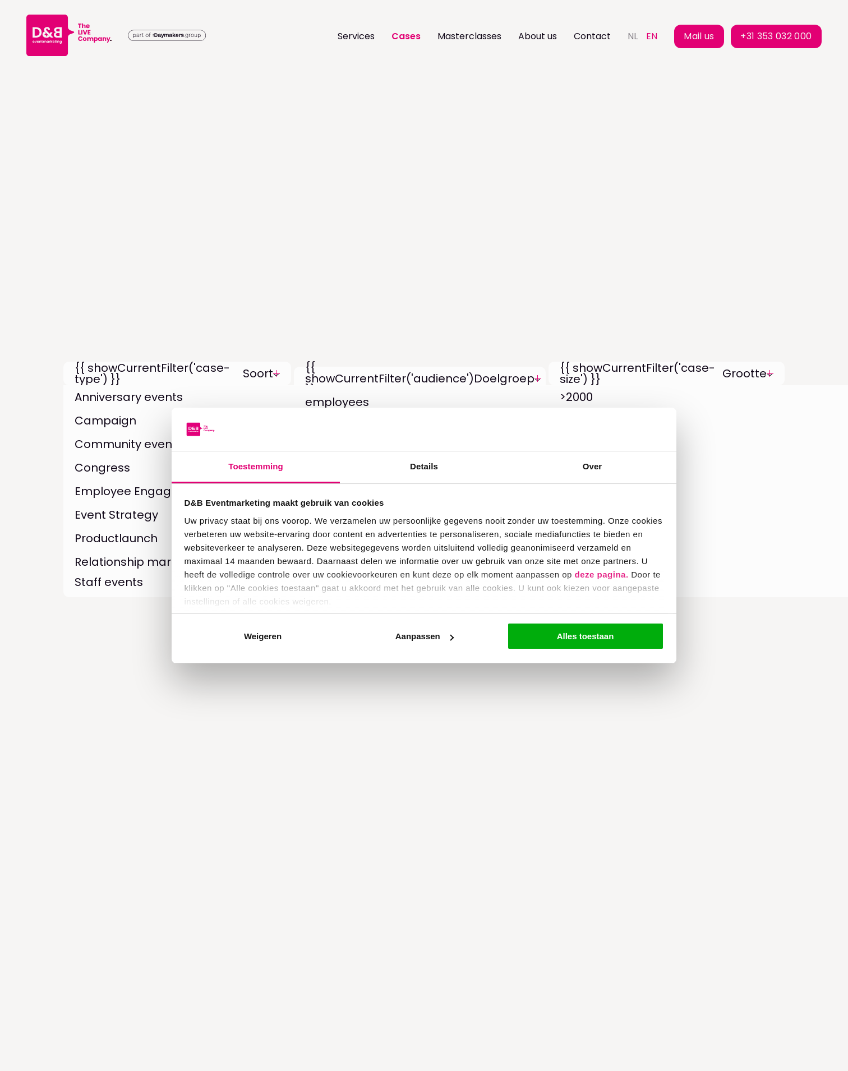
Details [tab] (424, 466)
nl (633, 36)
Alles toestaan (585, 636)
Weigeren (263, 636)
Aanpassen (424, 636)
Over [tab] (592, 466)
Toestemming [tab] (255, 466)
